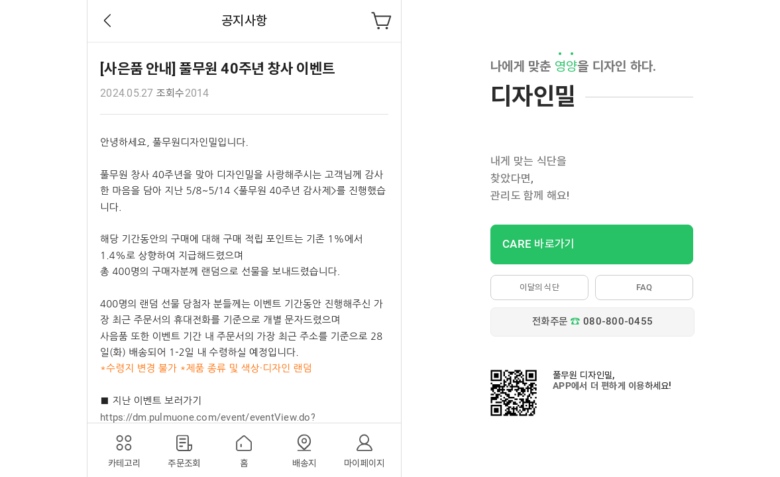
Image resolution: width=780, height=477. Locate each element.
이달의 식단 (539, 287)
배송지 (304, 463)
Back (107, 20)
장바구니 (381, 20)
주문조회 (184, 463)
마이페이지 (364, 463)
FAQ (644, 287)
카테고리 (124, 463)
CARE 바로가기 (538, 243)
